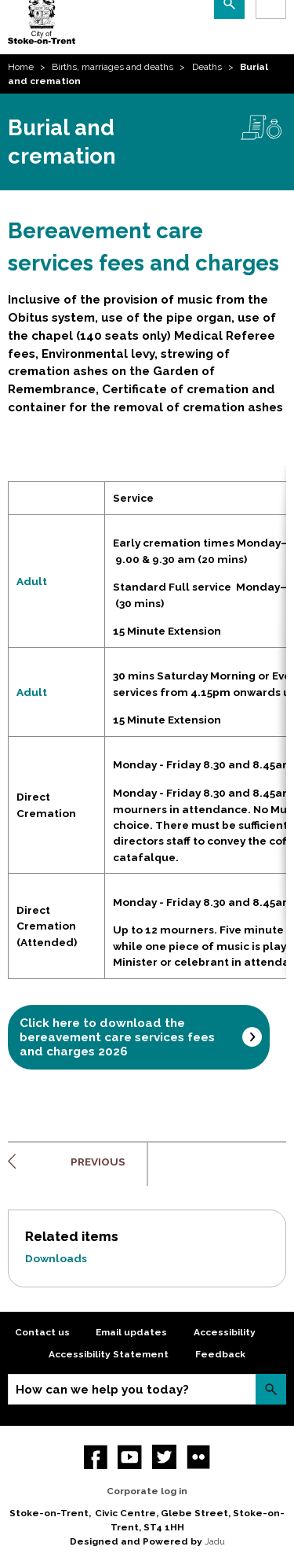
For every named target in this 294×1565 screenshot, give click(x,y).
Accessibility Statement (109, 1354)
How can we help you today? (102, 1390)
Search (271, 1389)
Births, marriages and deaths (112, 66)
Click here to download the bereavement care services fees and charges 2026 (117, 1037)
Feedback (220, 1354)
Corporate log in (147, 1491)
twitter (164, 1457)
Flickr (199, 1457)
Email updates (131, 1332)
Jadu (215, 1541)
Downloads (56, 1258)
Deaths (207, 66)
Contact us (42, 1332)
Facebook (96, 1457)
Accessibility (225, 1332)
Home (21, 66)
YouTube (130, 1457)
